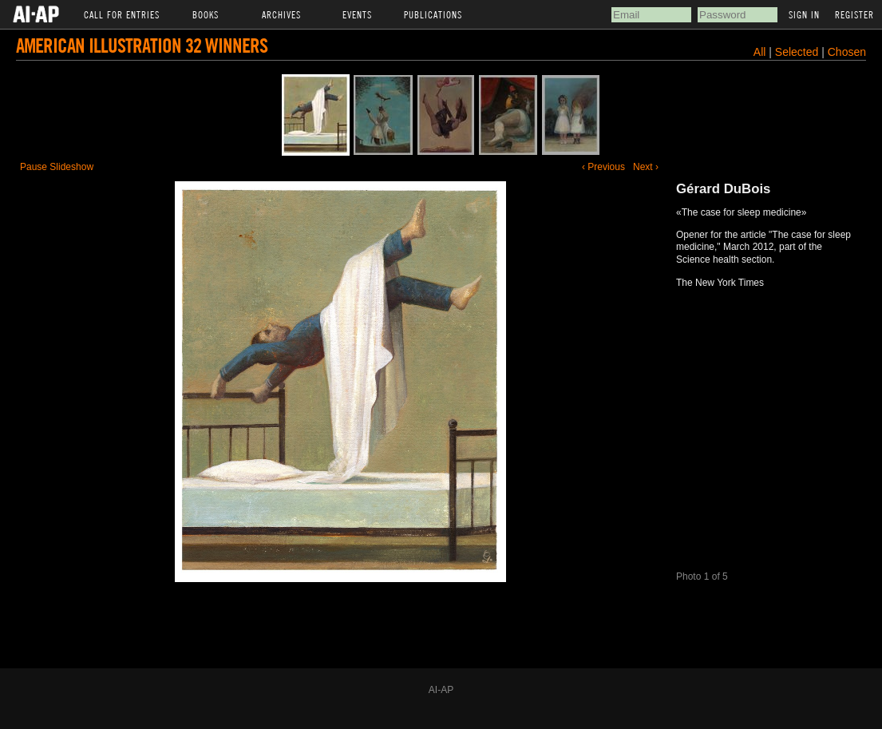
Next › (646, 166)
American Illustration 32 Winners (141, 45)
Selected (798, 52)
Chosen (847, 52)
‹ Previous (603, 166)
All (759, 52)
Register (854, 14)
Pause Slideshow (56, 166)
